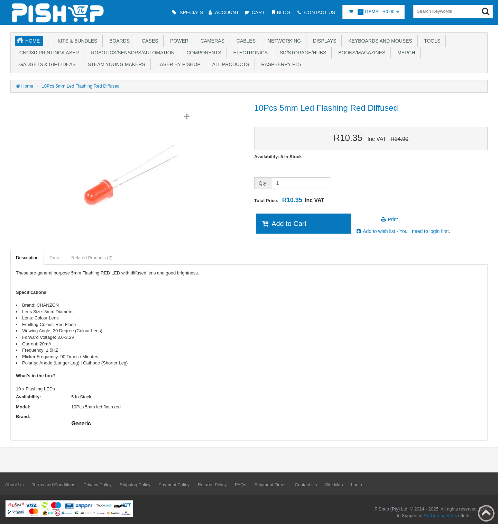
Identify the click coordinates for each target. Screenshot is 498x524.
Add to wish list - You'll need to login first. (403, 231)
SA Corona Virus (440, 515)
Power (177, 41)
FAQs (240, 484)
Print (389, 219)
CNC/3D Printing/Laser (48, 52)
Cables (245, 41)
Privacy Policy (97, 484)
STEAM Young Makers (115, 64)
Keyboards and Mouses (378, 41)
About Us (14, 484)
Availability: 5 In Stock (278, 156)
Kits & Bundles (76, 41)
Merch (405, 52)
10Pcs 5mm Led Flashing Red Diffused (81, 86)
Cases (148, 41)
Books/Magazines (360, 52)
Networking (283, 41)
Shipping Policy (135, 484)
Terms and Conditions (53, 484)
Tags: (54, 257)
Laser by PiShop (178, 64)
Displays (323, 41)
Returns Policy (212, 484)
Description (27, 257)
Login (356, 484)
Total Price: (289, 200)
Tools (431, 41)
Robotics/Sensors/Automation (131, 52)
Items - (373, 12)
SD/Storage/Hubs (301, 52)
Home (32, 41)
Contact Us (306, 484)
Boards (118, 41)
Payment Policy (174, 484)
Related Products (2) (91, 257)
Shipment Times (270, 484)
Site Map (334, 484)
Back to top (486, 513)
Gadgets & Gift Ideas (46, 64)
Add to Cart (283, 223)
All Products (229, 64)
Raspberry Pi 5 (280, 64)
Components (202, 52)
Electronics (249, 52)
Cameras (211, 41)
